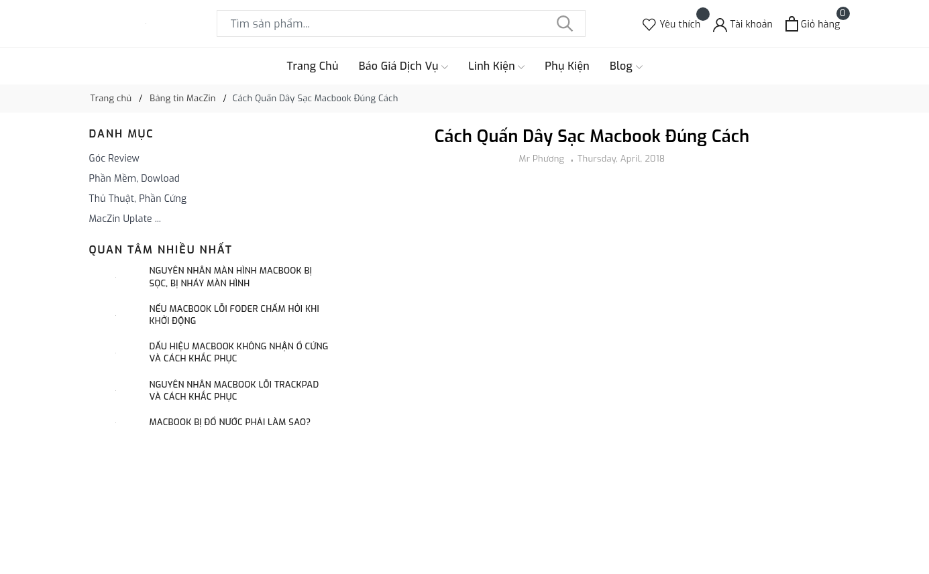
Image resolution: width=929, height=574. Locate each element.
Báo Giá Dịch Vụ (404, 66)
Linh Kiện (496, 66)
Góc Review (114, 158)
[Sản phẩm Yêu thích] (671, 24)
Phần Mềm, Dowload (134, 178)
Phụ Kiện (567, 66)
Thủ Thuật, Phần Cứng (138, 198)
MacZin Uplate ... (125, 219)
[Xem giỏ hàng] (812, 24)
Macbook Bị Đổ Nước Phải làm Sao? (230, 422)
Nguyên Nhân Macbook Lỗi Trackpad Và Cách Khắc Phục (234, 390)
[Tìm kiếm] (565, 23)
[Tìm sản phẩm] (401, 23)
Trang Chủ (312, 66)
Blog (626, 66)
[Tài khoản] (743, 24)
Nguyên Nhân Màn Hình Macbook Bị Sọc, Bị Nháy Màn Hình (231, 276)
